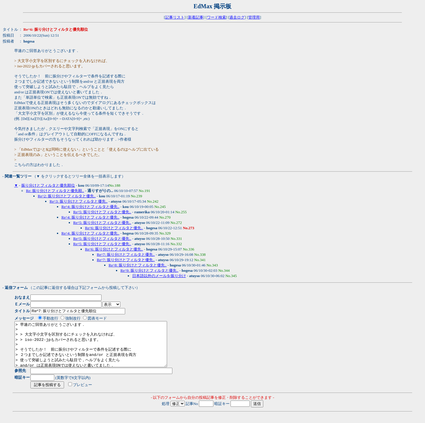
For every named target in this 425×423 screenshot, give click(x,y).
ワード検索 (216, 17)
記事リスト (174, 17)
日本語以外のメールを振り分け (159, 276)
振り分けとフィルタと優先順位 (48, 185)
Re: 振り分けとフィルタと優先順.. (55, 190)
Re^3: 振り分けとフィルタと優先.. (78, 201)
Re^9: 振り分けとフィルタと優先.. (149, 270)
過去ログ (237, 17)
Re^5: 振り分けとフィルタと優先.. (102, 212)
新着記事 (195, 17)
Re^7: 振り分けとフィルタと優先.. (126, 254)
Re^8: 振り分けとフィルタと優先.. (137, 265)
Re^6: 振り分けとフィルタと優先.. (114, 228)
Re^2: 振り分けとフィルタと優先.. (67, 196)
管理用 (254, 17)
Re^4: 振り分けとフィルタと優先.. (90, 206)
